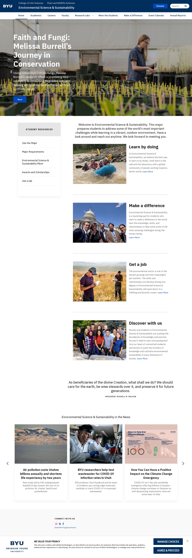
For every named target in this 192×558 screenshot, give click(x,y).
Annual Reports (178, 15)
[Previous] (8, 464)
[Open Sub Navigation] (93, 15)
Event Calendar (156, 15)
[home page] (7, 6)
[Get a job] (99, 282)
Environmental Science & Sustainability (48, 7)
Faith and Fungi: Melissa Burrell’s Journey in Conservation (44, 50)
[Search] (179, 6)
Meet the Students (108, 15)
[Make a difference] (99, 223)
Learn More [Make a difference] (134, 243)
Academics (35, 15)
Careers (52, 15)
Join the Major (29, 143)
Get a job (139, 264)
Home (21, 15)
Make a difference (140, 208)
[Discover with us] (99, 340)
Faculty (65, 15)
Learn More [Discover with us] (142, 358)
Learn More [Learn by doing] (147, 171)
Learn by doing (145, 147)
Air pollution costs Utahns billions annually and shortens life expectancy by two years (41, 476)
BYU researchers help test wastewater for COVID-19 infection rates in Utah (96, 474)
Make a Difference (133, 15)
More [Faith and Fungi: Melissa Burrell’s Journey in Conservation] (20, 99)
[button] (187, 541)
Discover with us (147, 323)
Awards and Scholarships (35, 172)
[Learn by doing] (99, 164)
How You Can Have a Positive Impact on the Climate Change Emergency (151, 474)
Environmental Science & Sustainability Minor (35, 162)
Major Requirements (33, 152)
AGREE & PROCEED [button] (168, 550)
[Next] (183, 464)
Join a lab (27, 181)
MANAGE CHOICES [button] (168, 541)
